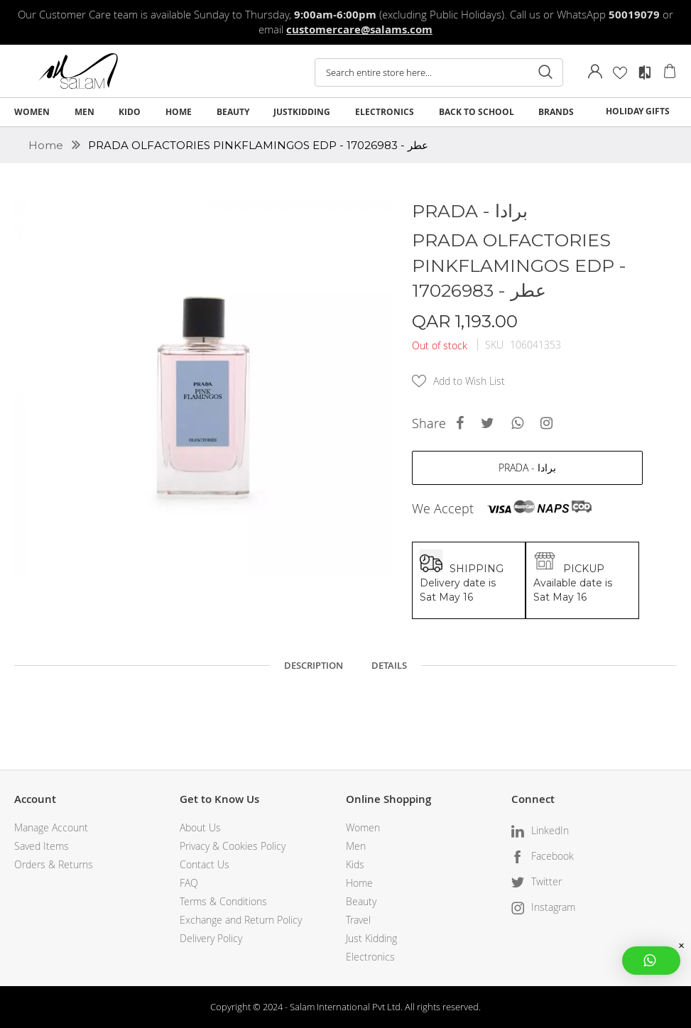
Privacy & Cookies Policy (232, 846)
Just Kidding (371, 938)
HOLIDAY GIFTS (638, 111)
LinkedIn (550, 830)
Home (47, 145)
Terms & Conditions (223, 901)
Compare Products (645, 72)
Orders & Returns (53, 864)
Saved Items (41, 846)
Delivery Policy (211, 938)
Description (313, 665)
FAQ (189, 883)
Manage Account (51, 827)
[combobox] (439, 72)
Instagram (553, 907)
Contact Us (204, 864)
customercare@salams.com (359, 29)
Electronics (370, 956)
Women (363, 827)
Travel (358, 919)
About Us (200, 827)
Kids (355, 864)
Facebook (552, 856)
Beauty (361, 901)
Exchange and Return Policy (241, 919)
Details (389, 665)
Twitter (546, 881)
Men (356, 846)
